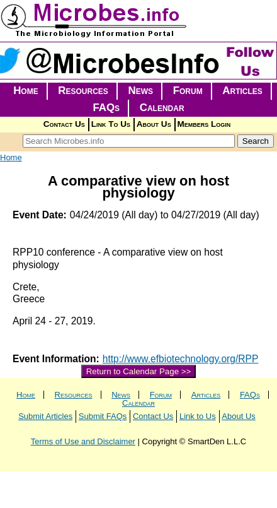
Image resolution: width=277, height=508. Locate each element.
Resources (83, 91)
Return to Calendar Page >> (138, 371)
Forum (188, 91)
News (141, 91)
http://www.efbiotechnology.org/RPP (181, 358)
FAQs (106, 108)
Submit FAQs (103, 416)
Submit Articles (45, 416)
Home (25, 91)
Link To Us (110, 124)
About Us (154, 124)
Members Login (204, 124)
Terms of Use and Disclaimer (83, 441)
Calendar (162, 108)
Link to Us (197, 416)
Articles (242, 91)
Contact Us (64, 124)
